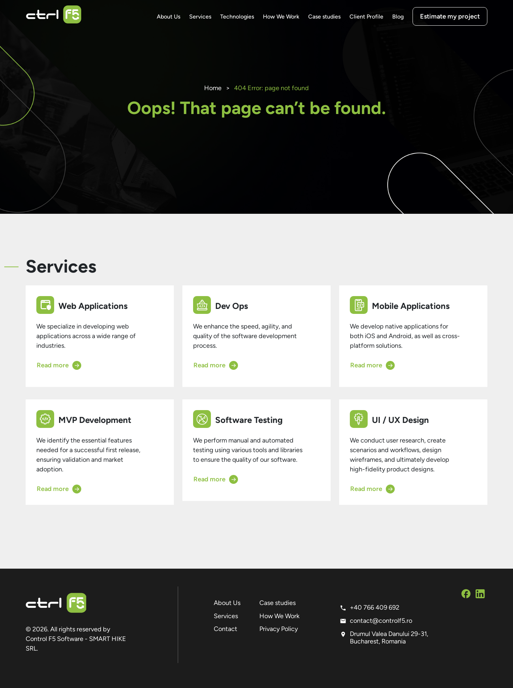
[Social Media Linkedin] (480, 595)
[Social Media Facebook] (466, 595)
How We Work (281, 16)
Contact (225, 629)
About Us (168, 16)
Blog (398, 16)
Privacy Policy (278, 629)
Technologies (237, 16)
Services (200, 16)
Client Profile (366, 16)
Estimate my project (450, 16)
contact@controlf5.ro (381, 621)
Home (213, 88)
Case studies (324, 16)
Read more (59, 365)
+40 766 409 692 (374, 607)
